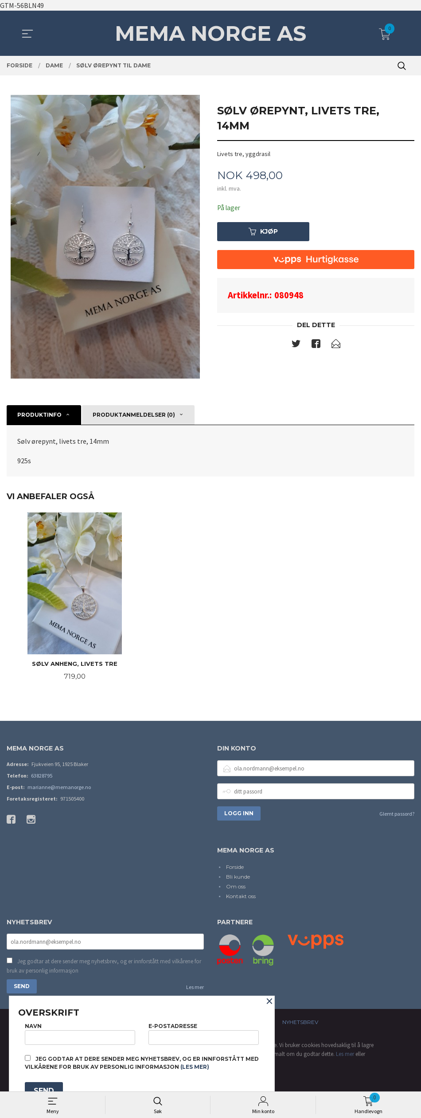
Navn (80, 1032)
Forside (235, 867)
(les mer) (194, 1066)
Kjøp (263, 232)
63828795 (41, 776)
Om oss (236, 887)
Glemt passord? (396, 814)
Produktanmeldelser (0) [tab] (134, 414)
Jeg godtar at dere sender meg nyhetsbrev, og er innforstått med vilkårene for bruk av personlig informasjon (104, 967)
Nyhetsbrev (300, 1023)
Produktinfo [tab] (39, 414)
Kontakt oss (241, 897)
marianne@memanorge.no (59, 788)
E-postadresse (203, 1032)
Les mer (195, 988)
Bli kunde (238, 877)
